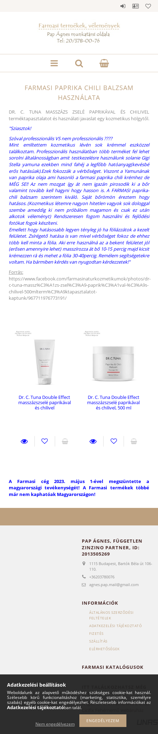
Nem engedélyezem (55, 724)
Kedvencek (148, 6)
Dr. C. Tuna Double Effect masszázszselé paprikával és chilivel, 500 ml (113, 402)
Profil (135, 6)
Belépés (123, 6)
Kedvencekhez (45, 441)
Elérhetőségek (104, 648)
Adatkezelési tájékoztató (115, 625)
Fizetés (96, 633)
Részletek (24, 441)
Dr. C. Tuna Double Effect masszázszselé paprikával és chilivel (44, 402)
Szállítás (98, 641)
